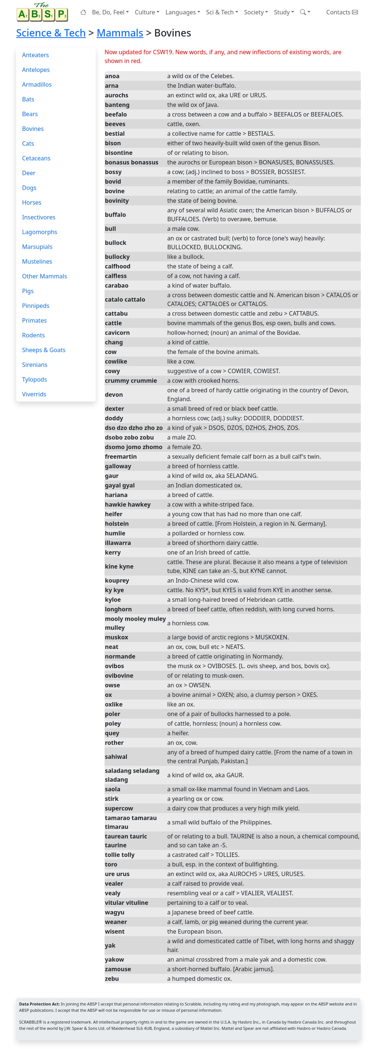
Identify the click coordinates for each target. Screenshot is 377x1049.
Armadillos (37, 84)
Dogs (29, 188)
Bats (28, 99)
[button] (305, 12)
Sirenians (34, 365)
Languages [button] (180, 12)
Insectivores (38, 217)
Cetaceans (36, 158)
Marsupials (37, 247)
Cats (28, 143)
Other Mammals (44, 276)
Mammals (119, 32)
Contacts (342, 12)
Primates (34, 320)
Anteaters (35, 55)
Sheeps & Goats (44, 350)
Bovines (33, 129)
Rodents (33, 335)
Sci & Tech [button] (220, 12)
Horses (32, 202)
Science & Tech (51, 32)
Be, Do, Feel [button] (108, 12)
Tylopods (34, 379)
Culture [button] (145, 12)
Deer (28, 173)
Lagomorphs (39, 232)
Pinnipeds (35, 306)
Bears (30, 114)
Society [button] (254, 12)
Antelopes (36, 70)
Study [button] (281, 12)
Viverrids (34, 394)
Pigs (28, 291)
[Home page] (43, 12)
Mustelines (37, 261)
